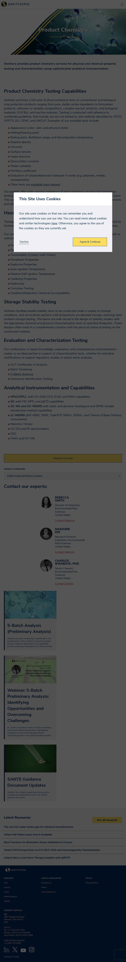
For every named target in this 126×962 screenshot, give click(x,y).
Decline (24, 242)
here (54, 223)
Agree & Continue (90, 242)
